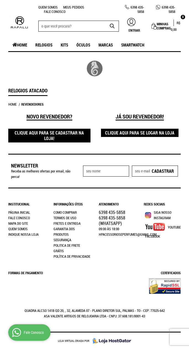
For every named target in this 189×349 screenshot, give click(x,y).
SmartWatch (132, 45)
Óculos (83, 45)
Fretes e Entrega (67, 223)
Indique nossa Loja (23, 234)
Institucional (19, 204)
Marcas (106, 45)
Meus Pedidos (73, 7)
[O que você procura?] (112, 26)
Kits (64, 45)
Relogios (43, 45)
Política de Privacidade (72, 256)
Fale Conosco (54, 11)
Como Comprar (65, 212)
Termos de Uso (65, 217)
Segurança (62, 239)
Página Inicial (19, 212)
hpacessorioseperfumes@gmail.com (127, 234)
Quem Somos (48, 7)
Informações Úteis (68, 204)
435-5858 (137, 9)
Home (22, 45)
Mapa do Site (18, 223)
